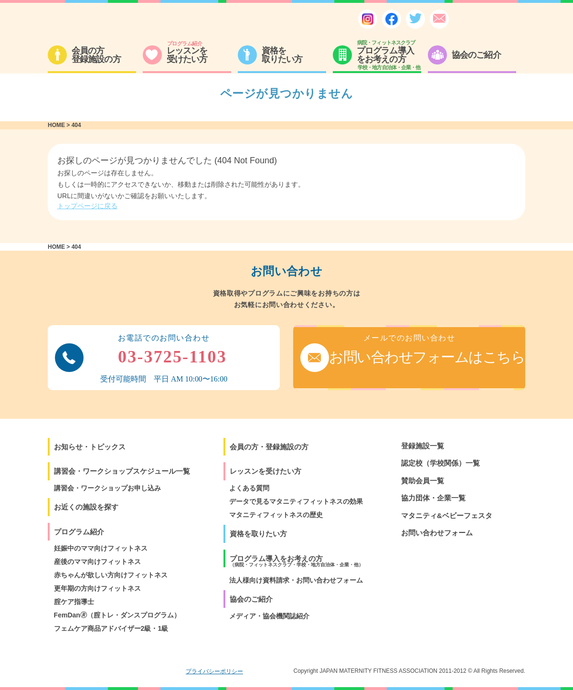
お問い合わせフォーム (437, 533)
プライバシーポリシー (214, 671)
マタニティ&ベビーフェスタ (446, 515)
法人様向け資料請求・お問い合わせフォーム (296, 580)
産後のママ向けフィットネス (97, 561)
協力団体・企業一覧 (433, 498)
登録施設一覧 (422, 446)
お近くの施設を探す (86, 507)
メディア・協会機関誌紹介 (269, 616)
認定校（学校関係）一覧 (440, 463)
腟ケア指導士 (74, 601)
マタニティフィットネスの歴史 (276, 514)
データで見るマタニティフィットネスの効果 (296, 501)
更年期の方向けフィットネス (97, 588)
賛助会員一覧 (422, 481)
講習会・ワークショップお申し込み (107, 488)
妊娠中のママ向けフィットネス (101, 548)
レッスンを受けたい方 (265, 471)
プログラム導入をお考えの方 (296, 560)
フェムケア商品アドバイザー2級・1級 (111, 628)
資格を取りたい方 (258, 534)
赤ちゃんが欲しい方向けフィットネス (111, 575)
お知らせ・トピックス (90, 447)
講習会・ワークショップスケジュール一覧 (122, 471)
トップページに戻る (87, 206)
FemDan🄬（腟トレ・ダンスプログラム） (117, 615)
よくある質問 (249, 488)
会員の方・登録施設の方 (269, 447)
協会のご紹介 (251, 599)
